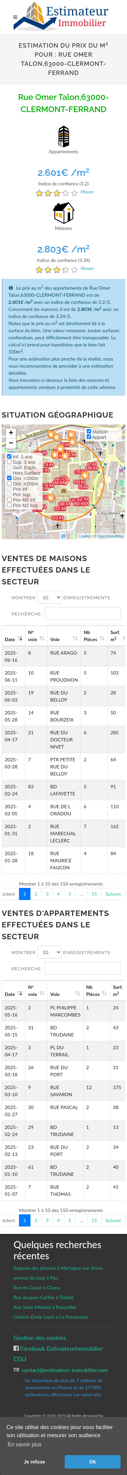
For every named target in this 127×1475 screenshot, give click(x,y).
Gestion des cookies (40, 1337)
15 (94, 894)
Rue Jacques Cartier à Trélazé (43, 1297)
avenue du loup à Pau (36, 1278)
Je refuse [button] (34, 1462)
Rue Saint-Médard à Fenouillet (45, 1307)
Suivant (113, 894)
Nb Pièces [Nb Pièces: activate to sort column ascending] (90, 635)
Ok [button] (92, 1462)
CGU (20, 1359)
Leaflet (84, 536)
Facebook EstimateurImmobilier (61, 1348)
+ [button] (11, 433)
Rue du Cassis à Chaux (37, 1287)
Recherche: (66, 613)
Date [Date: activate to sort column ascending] (10, 639)
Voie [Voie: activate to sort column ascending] (55, 639)
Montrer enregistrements (61, 597)
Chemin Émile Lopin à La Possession (51, 1317)
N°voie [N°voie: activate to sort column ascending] (32, 635)
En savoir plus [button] (24, 1444)
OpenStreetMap (110, 536)
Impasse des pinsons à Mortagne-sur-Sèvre (58, 1268)
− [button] (11, 444)
